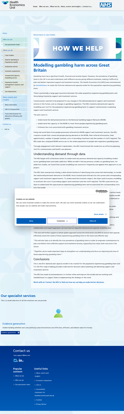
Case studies (19, 13)
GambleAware (41, 85)
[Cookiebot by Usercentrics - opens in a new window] (98, 191)
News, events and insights (71, 6)
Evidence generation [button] (10, 333)
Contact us (87, 6)
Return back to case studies (44, 35)
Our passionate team (22, 385)
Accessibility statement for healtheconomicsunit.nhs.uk (44, 393)
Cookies (39, 400)
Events (28, 13)
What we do (54, 6)
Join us (38, 385)
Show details (99, 214)
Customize (62, 221)
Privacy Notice (41, 404)
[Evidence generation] (58, 313)
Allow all (93, 221)
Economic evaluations (44, 381)
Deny (31, 221)
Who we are (43, 6)
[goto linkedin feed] (20, 361)
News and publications (48, 13)
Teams (35, 13)
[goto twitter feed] (15, 361)
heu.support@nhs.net (22, 356)
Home (35, 6)
